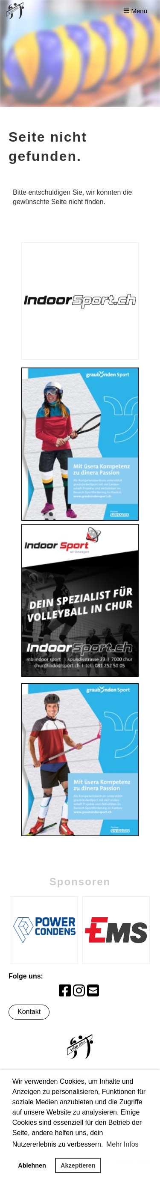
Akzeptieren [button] (78, 1165)
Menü (135, 11)
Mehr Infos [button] (122, 1144)
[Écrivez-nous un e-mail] (93, 991)
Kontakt (29, 1011)
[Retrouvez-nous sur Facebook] (65, 991)
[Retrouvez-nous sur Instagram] (79, 991)
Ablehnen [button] (32, 1165)
